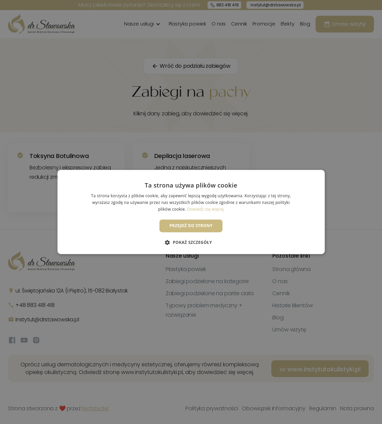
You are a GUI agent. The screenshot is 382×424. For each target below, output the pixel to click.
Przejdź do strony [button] (191, 225)
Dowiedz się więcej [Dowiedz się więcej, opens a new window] (205, 209)
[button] (191, 242)
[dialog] (191, 212)
